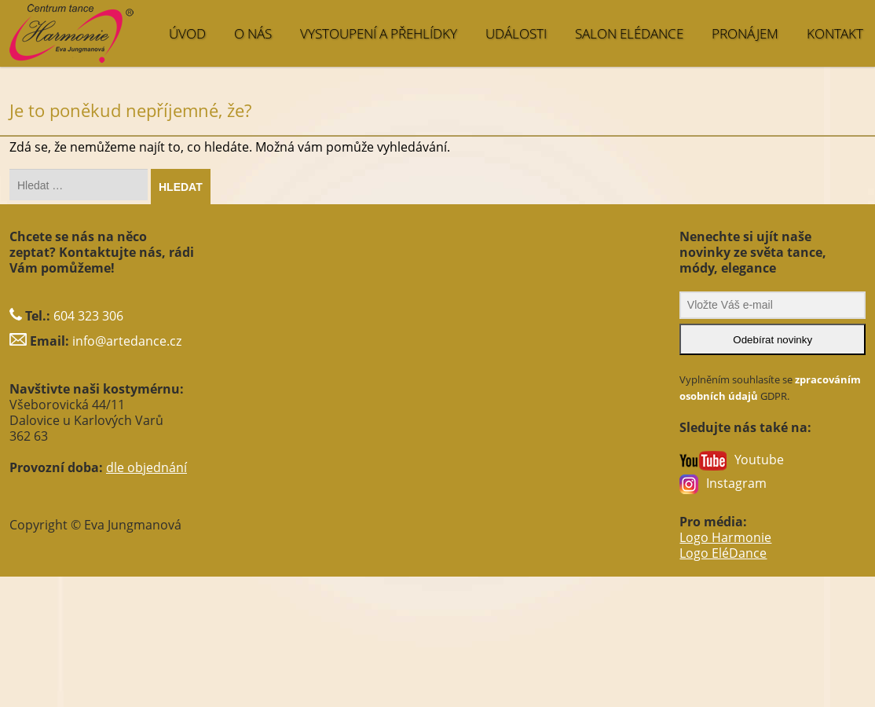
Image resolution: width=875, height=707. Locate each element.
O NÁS (253, 33)
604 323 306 (88, 315)
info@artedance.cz (126, 341)
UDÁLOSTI (516, 33)
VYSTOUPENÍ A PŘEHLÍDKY (378, 33)
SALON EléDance (629, 33)
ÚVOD (187, 33)
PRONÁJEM (745, 33)
